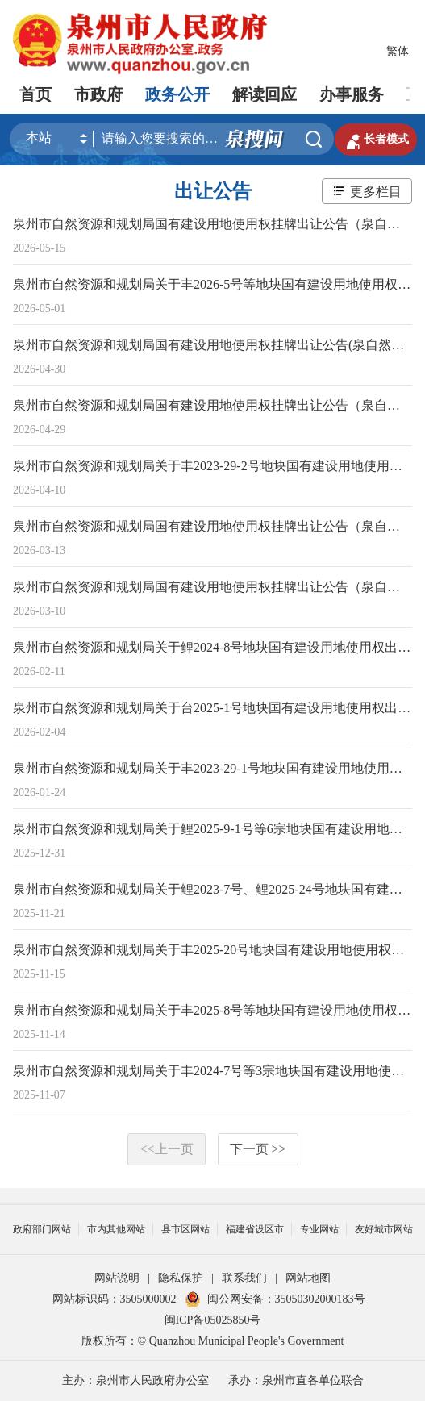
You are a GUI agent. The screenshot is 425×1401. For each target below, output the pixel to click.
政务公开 (177, 94)
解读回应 (264, 94)
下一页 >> (258, 1149)
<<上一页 (166, 1149)
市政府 (98, 94)
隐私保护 (180, 1278)
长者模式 (376, 139)
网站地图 (308, 1278)
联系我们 (244, 1278)
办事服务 (351, 94)
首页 (35, 94)
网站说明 (117, 1278)
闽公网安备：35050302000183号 (275, 1299)
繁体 (397, 51)
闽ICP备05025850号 (213, 1320)
